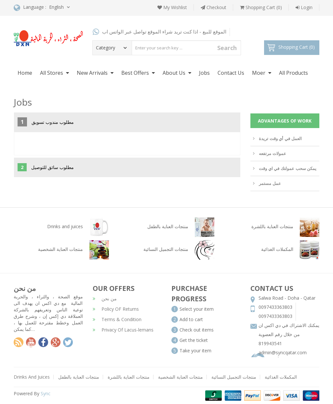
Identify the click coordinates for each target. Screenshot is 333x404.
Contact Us (231, 72)
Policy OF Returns (116, 309)
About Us (177, 72)
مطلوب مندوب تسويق (46, 121)
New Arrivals (95, 72)
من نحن (105, 298)
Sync (45, 393)
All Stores (54, 72)
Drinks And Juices (32, 377)
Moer (261, 72)
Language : (30, 7)
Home (25, 72)
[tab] (127, 122)
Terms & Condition (117, 319)
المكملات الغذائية (281, 377)
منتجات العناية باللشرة (129, 377)
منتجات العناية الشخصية (180, 377)
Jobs (204, 72)
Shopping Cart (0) (261, 7)
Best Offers (138, 72)
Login (304, 7)
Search (227, 48)
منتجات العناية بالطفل (78, 377)
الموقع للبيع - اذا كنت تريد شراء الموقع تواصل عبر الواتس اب (159, 31)
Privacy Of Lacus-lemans (123, 330)
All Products (293, 72)
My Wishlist (172, 7)
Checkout (213, 7)
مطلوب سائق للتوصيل (46, 167)
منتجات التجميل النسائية (233, 377)
